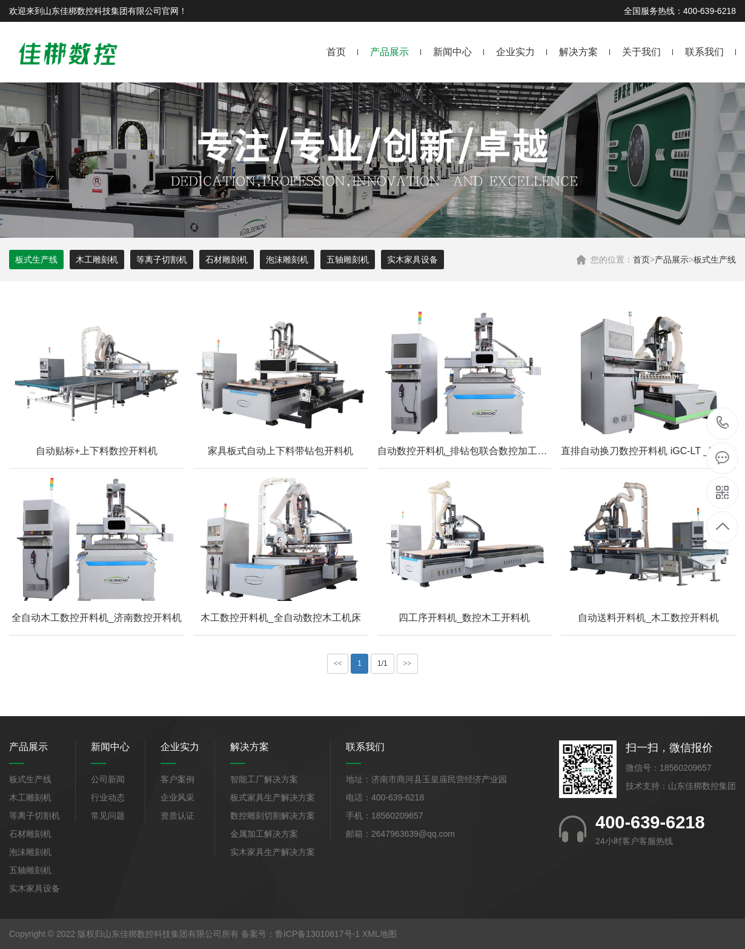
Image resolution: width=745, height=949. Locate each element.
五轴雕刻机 (347, 259)
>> (407, 663)
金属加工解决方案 (264, 834)
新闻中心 (452, 52)
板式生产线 (715, 259)
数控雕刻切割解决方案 (272, 815)
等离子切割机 (161, 259)
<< (338, 663)
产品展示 (389, 52)
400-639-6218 (723, 423)
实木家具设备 (412, 259)
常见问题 (108, 815)
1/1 (382, 663)
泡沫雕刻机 (287, 259)
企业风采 (177, 797)
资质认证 (177, 815)
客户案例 (177, 779)
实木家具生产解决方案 (272, 852)
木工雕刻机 (97, 259)
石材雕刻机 (226, 259)
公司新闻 (108, 779)
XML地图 (379, 934)
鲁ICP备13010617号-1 (317, 934)
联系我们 (704, 52)
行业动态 (108, 797)
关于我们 (641, 52)
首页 (336, 52)
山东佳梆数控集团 (702, 786)
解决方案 (578, 52)
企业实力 (515, 52)
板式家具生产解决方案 (272, 797)
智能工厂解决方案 (264, 779)
